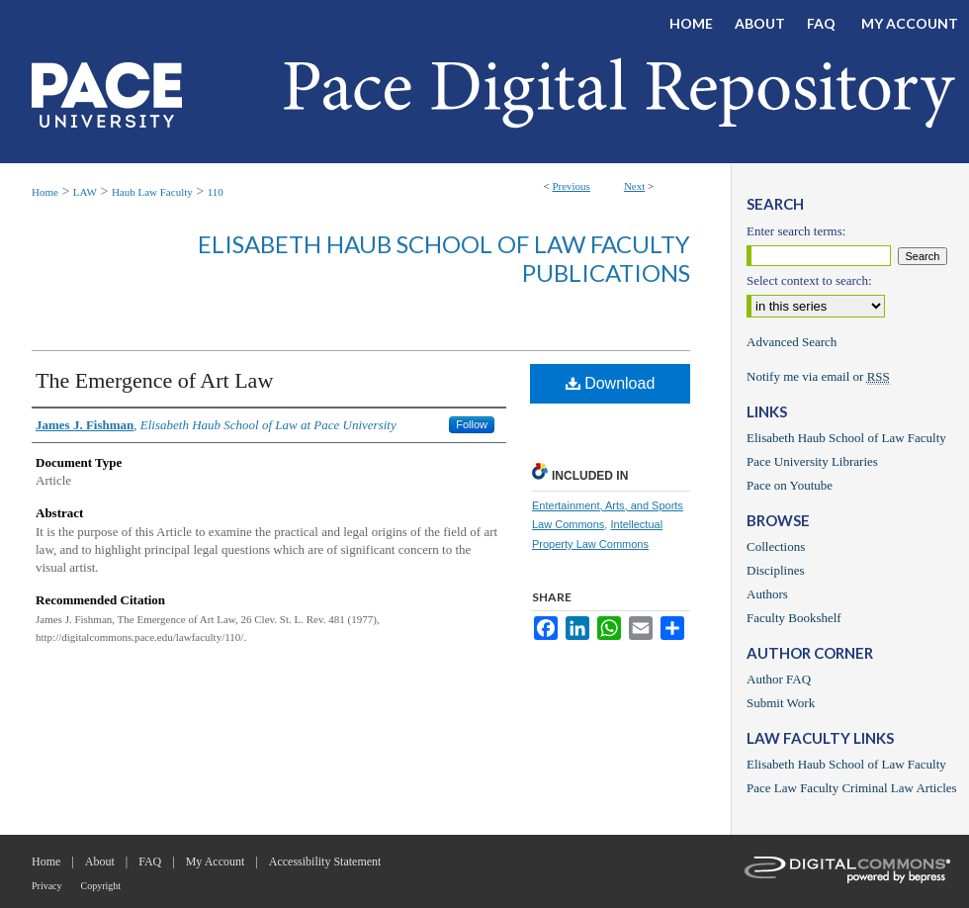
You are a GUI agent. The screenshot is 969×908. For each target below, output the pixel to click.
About (100, 861)
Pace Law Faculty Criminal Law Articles (852, 787)
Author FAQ (779, 679)
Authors (767, 594)
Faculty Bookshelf (794, 617)
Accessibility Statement (325, 861)
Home (45, 192)
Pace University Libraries (812, 461)
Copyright (101, 885)
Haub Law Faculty (152, 192)
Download (611, 383)
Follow (471, 424)
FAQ (149, 861)
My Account (215, 861)
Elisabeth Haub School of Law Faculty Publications (444, 258)
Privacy (47, 885)
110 (215, 192)
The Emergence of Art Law (154, 380)
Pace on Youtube (790, 485)
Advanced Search (792, 341)
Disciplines (776, 570)
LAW (85, 192)
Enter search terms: (796, 231)
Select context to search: (809, 280)
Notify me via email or (818, 377)
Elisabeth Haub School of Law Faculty (846, 437)
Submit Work (781, 702)
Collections (776, 546)
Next (634, 186)
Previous (571, 186)
